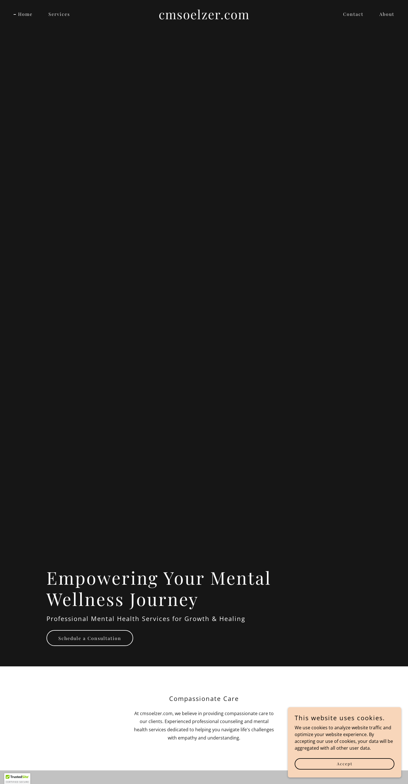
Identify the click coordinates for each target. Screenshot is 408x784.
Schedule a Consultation (89, 638)
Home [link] (25, 14)
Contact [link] (353, 14)
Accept (344, 771)
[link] (204, 17)
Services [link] (59, 14)
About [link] (386, 14)
